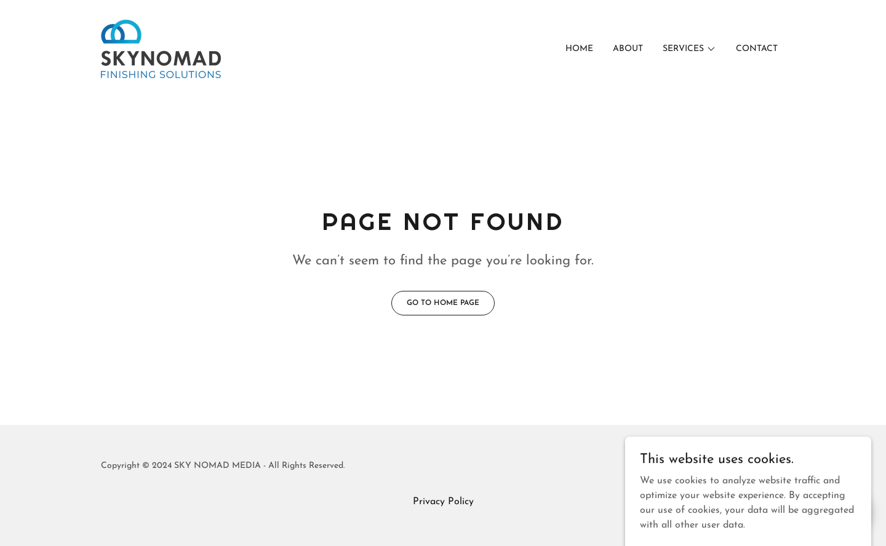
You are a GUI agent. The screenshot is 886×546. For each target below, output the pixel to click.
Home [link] (579, 48)
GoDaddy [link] (766, 465)
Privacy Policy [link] (443, 502)
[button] (689, 49)
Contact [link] (757, 48)
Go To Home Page (443, 303)
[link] (161, 48)
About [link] (628, 48)
